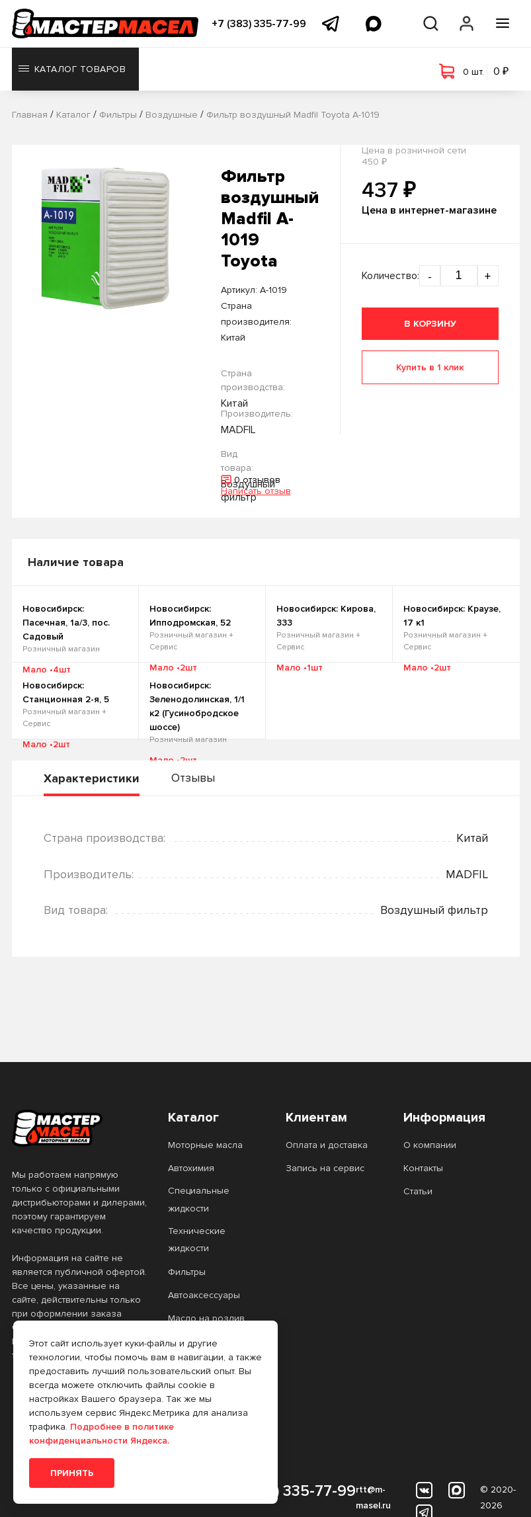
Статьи (417, 1191)
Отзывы (193, 777)
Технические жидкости (196, 1239)
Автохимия (191, 1168)
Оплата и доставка (327, 1145)
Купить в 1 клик (430, 367)
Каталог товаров (72, 69)
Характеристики (92, 778)
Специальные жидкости (198, 1199)
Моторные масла (205, 1145)
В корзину (430, 323)
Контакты (423, 1168)
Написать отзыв (256, 491)
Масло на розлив (206, 1318)
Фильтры (187, 1272)
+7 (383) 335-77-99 (259, 23)
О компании (429, 1145)
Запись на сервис (325, 1168)
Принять (71, 1473)
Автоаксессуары (204, 1295)
